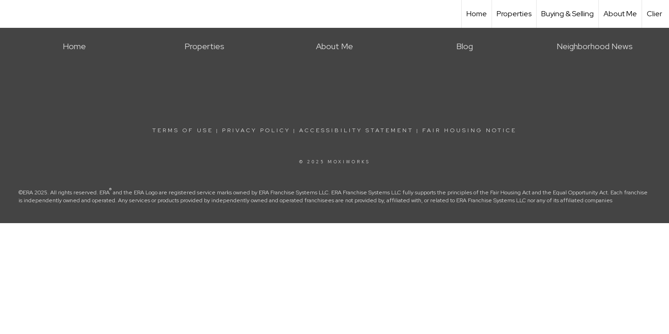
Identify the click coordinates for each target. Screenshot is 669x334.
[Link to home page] (12, 12)
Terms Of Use (182, 130)
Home (476, 14)
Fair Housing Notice (469, 130)
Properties (514, 14)
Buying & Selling (567, 14)
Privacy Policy (256, 130)
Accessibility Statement (356, 130)
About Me (620, 14)
